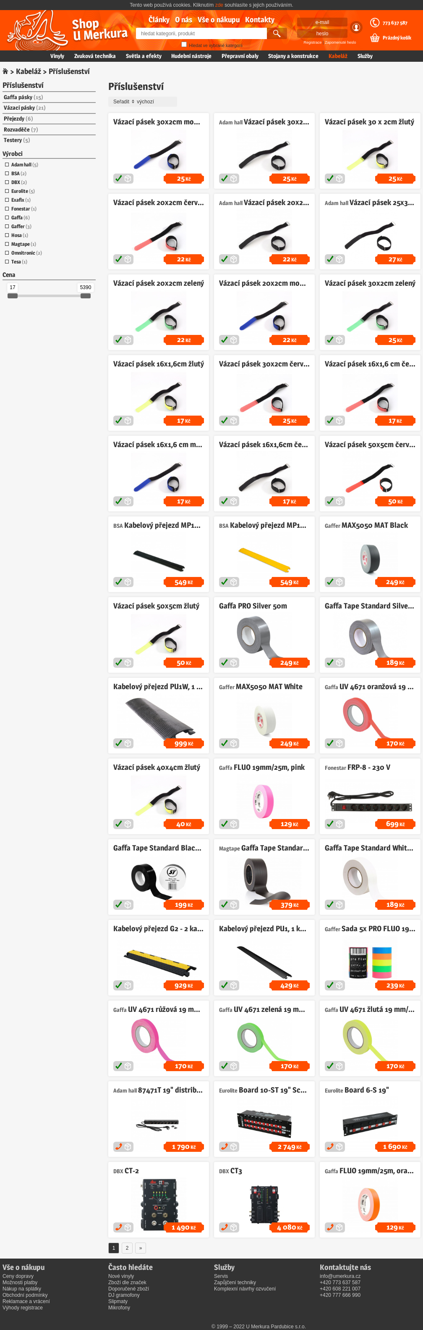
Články (159, 19)
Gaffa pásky (23, 97)
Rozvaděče (21, 129)
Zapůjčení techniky (235, 1282)
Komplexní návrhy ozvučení (245, 1289)
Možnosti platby (20, 1282)
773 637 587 (395, 22)
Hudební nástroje (191, 56)
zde (219, 5)
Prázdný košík (397, 37)
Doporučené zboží (128, 1289)
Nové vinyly (121, 1276)
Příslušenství (23, 85)
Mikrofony (119, 1308)
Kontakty (259, 19)
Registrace (313, 42)
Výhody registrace (23, 1308)
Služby (365, 56)
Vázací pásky (25, 107)
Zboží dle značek (127, 1282)
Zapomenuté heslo (340, 42)
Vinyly (57, 56)
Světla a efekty (144, 56)
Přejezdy (18, 118)
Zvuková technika (95, 56)
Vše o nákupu (219, 19)
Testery (17, 140)
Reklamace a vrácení (26, 1301)
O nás (183, 19)
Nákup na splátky (22, 1289)
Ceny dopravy (18, 1276)
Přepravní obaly (240, 56)
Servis (221, 1276)
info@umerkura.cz (340, 1276)
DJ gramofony (124, 1295)
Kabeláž (338, 56)
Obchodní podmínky (25, 1295)
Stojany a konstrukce (293, 56)
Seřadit (144, 101)
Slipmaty (118, 1301)
